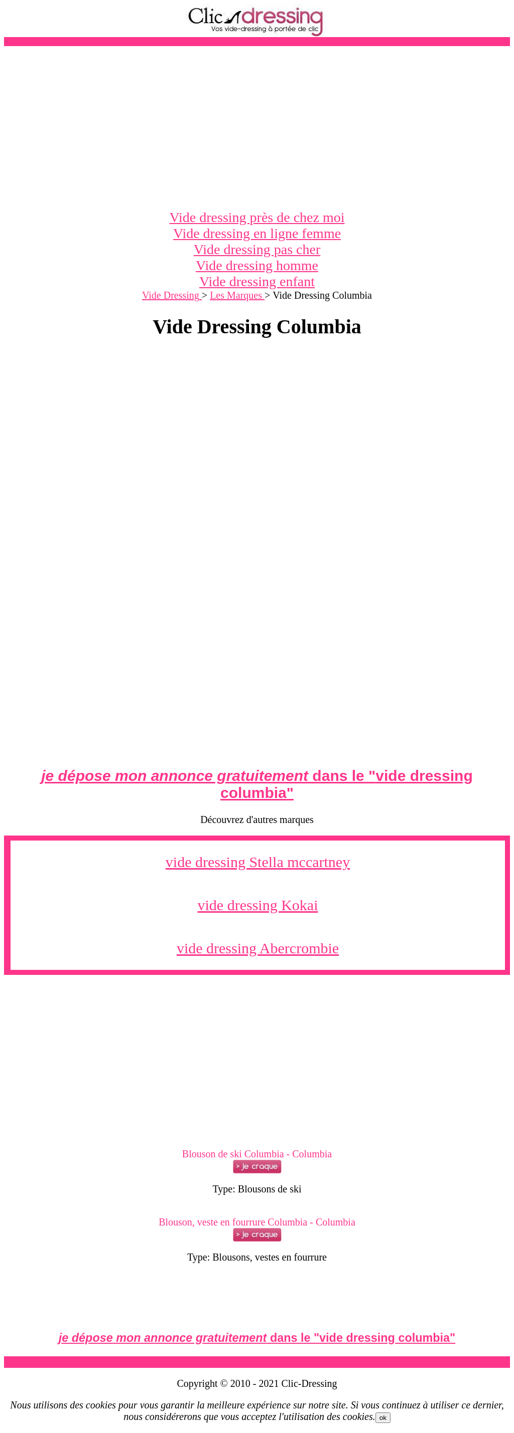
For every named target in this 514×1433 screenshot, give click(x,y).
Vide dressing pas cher (257, 249)
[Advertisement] (257, 128)
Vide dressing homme (257, 265)
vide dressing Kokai (258, 905)
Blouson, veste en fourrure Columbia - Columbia (257, 1221)
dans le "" (256, 784)
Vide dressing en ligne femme (257, 233)
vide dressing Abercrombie (258, 948)
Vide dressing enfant (257, 281)
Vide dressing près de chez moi (257, 217)
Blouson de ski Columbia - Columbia (257, 1153)
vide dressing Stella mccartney (258, 862)
